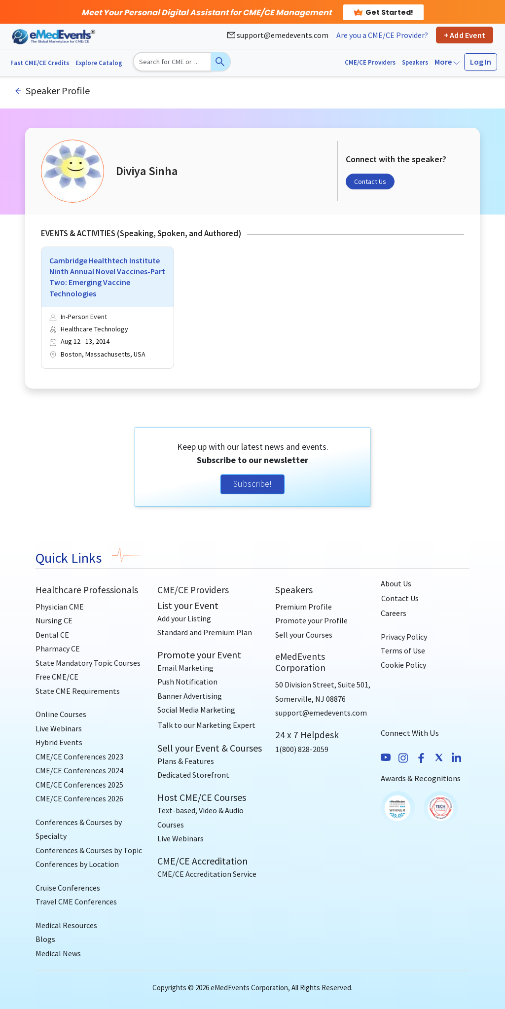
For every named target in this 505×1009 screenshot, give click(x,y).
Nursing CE (54, 620)
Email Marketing (185, 668)
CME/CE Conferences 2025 (79, 785)
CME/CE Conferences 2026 (79, 798)
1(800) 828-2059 (301, 749)
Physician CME (60, 607)
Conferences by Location (77, 864)
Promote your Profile (311, 620)
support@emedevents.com (277, 35)
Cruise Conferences (68, 888)
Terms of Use (403, 650)
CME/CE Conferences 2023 (79, 756)
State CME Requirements (78, 691)
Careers (393, 613)
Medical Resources (66, 925)
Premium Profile (303, 607)
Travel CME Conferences (76, 901)
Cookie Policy (403, 665)
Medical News (58, 953)
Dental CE (52, 635)
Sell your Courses (303, 635)
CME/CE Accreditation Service (206, 874)
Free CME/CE (57, 677)
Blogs (45, 939)
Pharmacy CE (58, 648)
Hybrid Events (59, 742)
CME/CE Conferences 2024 (79, 770)
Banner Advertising (189, 696)
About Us (396, 583)
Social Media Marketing (196, 710)
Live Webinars (59, 728)
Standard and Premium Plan (204, 632)
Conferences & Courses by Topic (89, 850)
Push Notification (187, 681)
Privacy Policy (404, 637)
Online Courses (61, 714)
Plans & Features (185, 761)
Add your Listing (184, 618)
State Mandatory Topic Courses (88, 663)
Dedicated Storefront (193, 775)
